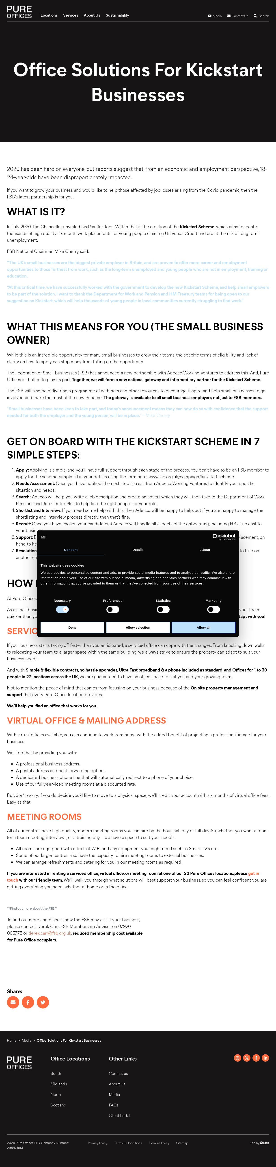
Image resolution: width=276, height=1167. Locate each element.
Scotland (58, 1105)
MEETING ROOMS (44, 816)
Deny (72, 627)
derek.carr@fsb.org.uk (49, 933)
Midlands (59, 1084)
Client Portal (119, 1115)
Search (261, 15)
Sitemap (182, 1143)
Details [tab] (138, 550)
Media (215, 15)
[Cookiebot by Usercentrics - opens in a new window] (215, 537)
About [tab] (205, 550)
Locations (49, 15)
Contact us (118, 1073)
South (56, 1073)
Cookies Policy (159, 1143)
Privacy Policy (97, 1143)
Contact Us (237, 15)
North (56, 1094)
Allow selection (138, 627)
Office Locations (70, 1058)
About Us (92, 15)
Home (11, 1040)
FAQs (114, 1105)
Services (70, 15)
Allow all (203, 627)
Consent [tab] (71, 550)
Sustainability (117, 15)
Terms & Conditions (128, 1143)
